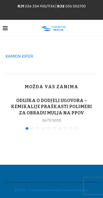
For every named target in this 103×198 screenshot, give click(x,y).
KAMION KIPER (19, 56)
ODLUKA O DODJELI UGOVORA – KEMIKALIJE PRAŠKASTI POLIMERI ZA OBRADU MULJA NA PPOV (51, 107)
